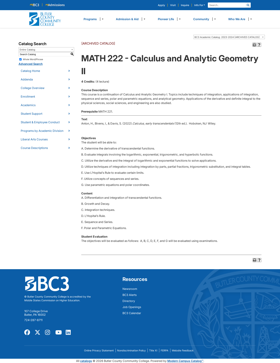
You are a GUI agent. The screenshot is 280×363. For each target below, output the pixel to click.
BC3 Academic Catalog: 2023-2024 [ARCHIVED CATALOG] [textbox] (227, 37)
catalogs (86, 361)
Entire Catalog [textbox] (27, 49)
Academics (28, 105)
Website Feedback (183, 350)
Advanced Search (31, 64)
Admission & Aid (127, 19)
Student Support (31, 113)
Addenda (27, 79)
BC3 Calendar (131, 313)
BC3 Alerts (129, 295)
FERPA (164, 350)
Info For (198, 5)
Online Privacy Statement (99, 350)
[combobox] (229, 37)
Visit (173, 5)
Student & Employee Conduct (40, 122)
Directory (128, 301)
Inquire (185, 5)
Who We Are (236, 19)
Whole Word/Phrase (33, 59)
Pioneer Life (166, 19)
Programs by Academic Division (42, 131)
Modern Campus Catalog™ (185, 361)
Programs (90, 19)
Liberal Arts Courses (34, 139)
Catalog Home (30, 71)
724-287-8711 (33, 320)
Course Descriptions (34, 148)
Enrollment (28, 96)
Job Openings (131, 307)
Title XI (153, 350)
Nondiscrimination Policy (131, 350)
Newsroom (129, 289)
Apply (161, 5)
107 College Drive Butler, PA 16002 (36, 312)
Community (201, 19)
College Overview (32, 88)
